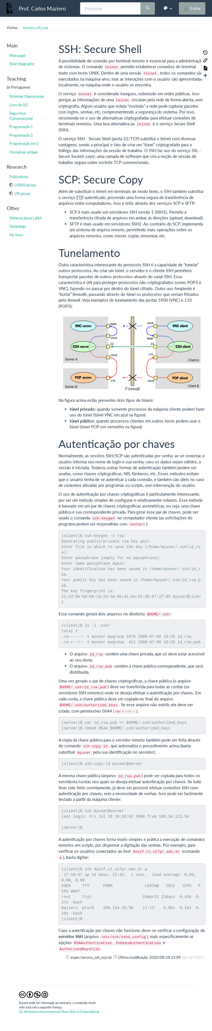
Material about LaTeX (25, 218)
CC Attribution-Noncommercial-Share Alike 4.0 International (59, 1011)
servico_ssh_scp (35, 27)
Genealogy (17, 226)
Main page (17, 55)
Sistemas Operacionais (26, 96)
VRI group (22, 193)
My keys (16, 235)
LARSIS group (25, 185)
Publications (18, 176)
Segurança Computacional (21, 115)
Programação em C (24, 143)
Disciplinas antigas (23, 152)
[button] (167, 8)
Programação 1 (21, 126)
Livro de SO (18, 105)
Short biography (21, 64)
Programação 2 (21, 135)
